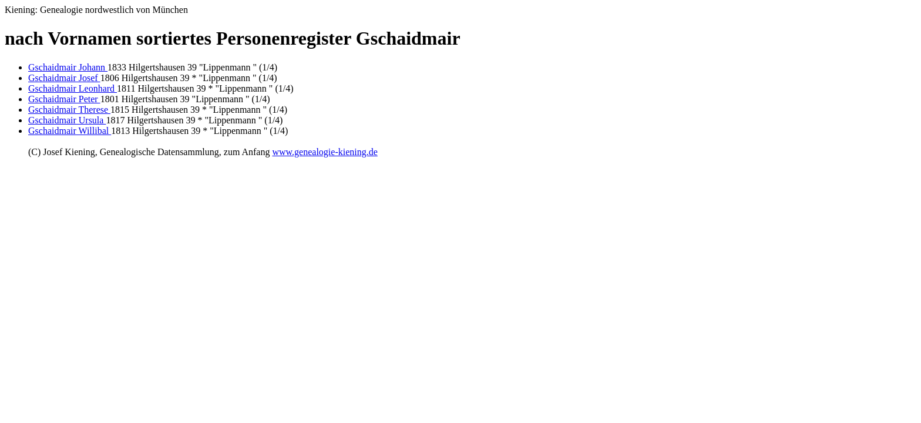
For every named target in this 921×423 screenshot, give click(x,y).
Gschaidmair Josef (64, 78)
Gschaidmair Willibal (69, 131)
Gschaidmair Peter (64, 99)
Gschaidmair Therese (69, 110)
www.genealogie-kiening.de (324, 152)
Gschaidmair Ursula (67, 120)
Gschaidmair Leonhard (72, 88)
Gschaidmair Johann (67, 67)
